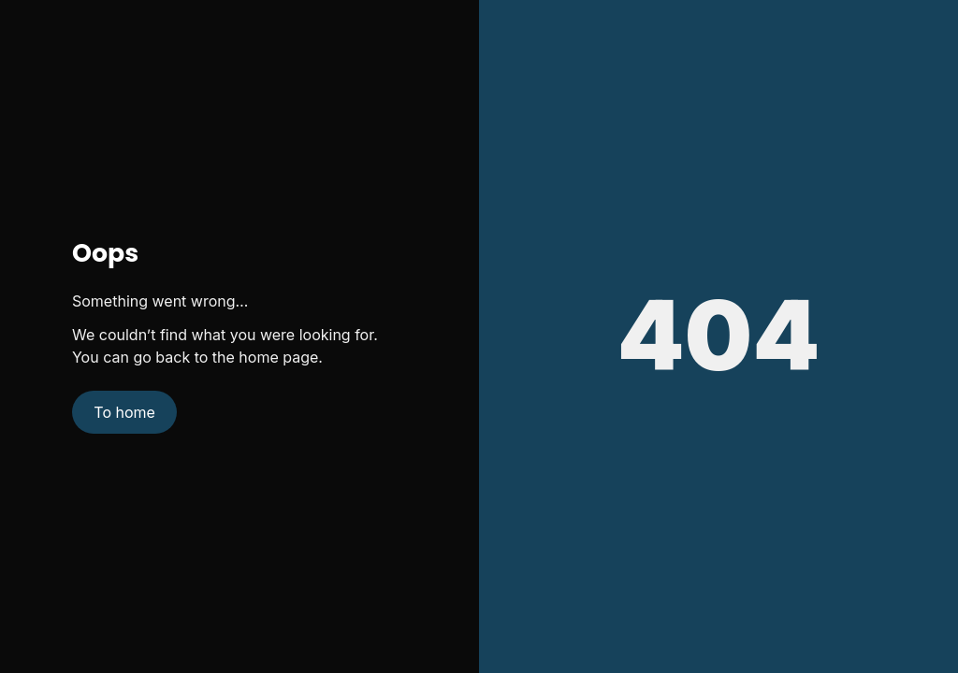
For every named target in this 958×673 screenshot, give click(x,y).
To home (124, 412)
